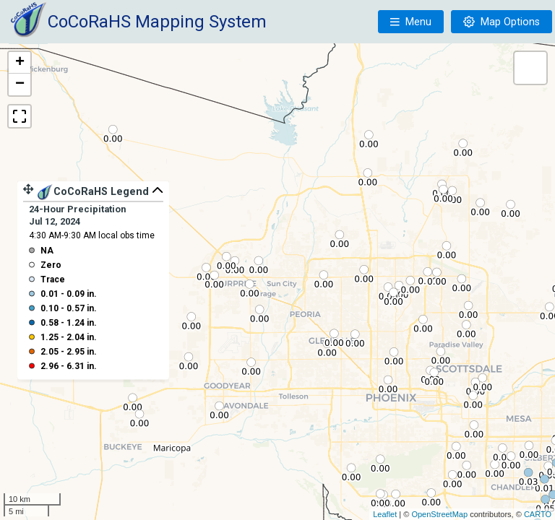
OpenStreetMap (439, 514)
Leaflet (385, 514)
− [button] (20, 84)
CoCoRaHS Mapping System (157, 22)
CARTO (537, 514)
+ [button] (20, 63)
